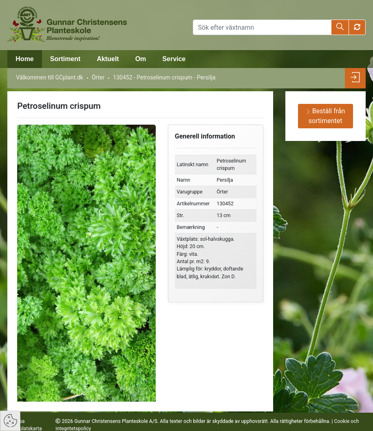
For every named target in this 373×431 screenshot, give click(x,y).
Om (140, 58)
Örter (98, 77)
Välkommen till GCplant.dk (49, 77)
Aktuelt (108, 58)
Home (24, 58)
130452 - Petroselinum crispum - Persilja (164, 77)
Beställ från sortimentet (325, 116)
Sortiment (65, 58)
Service (173, 58)
